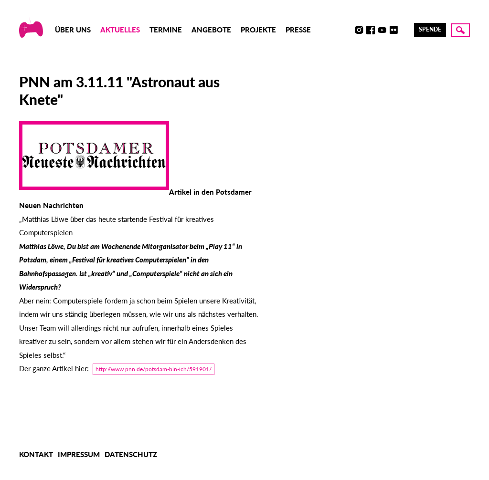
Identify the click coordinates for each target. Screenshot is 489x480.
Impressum (79, 454)
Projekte (258, 29)
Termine (165, 29)
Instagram (359, 30)
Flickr (393, 30)
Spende (430, 29)
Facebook (370, 30)
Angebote (211, 29)
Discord (347, 30)
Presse (298, 29)
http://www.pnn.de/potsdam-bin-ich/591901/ (154, 369)
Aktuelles (120, 29)
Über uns (73, 29)
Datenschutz (131, 454)
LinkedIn (405, 30)
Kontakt (36, 454)
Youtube (382, 30)
